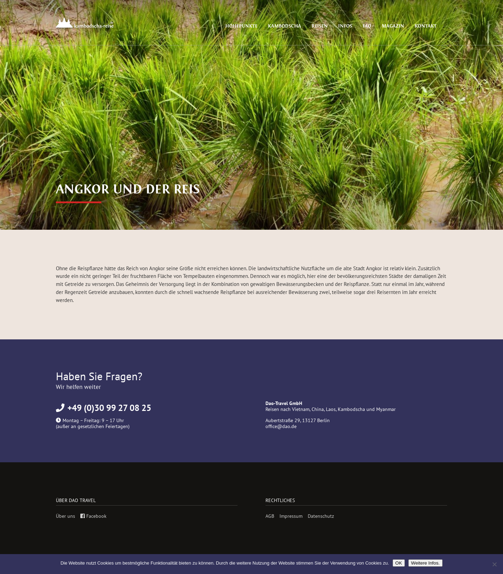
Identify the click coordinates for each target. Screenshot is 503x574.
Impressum (290, 516)
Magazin (396, 26)
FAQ (372, 26)
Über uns (65, 516)
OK (398, 563)
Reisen (327, 26)
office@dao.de (281, 426)
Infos (351, 26)
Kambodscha (294, 26)
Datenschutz (321, 516)
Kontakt (427, 26)
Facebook (93, 516)
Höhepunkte (254, 26)
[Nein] (494, 564)
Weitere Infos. (425, 563)
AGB (269, 516)
